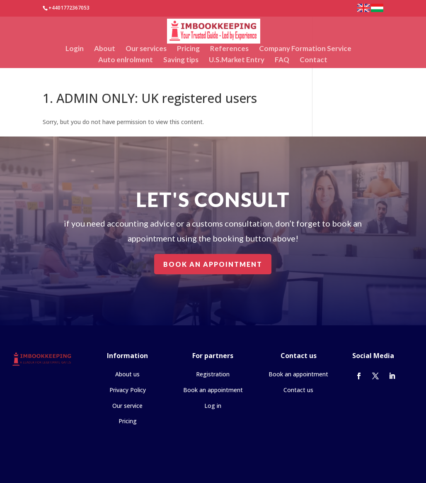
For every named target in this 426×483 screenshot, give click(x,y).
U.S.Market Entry (236, 60)
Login (74, 49)
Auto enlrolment (125, 60)
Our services (146, 49)
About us (127, 374)
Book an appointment (213, 264)
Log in (212, 406)
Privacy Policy (127, 390)
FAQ (282, 60)
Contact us (298, 390)
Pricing (188, 49)
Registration (213, 374)
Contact (313, 60)
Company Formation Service (305, 49)
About (104, 49)
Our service (127, 406)
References (229, 49)
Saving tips (180, 60)
